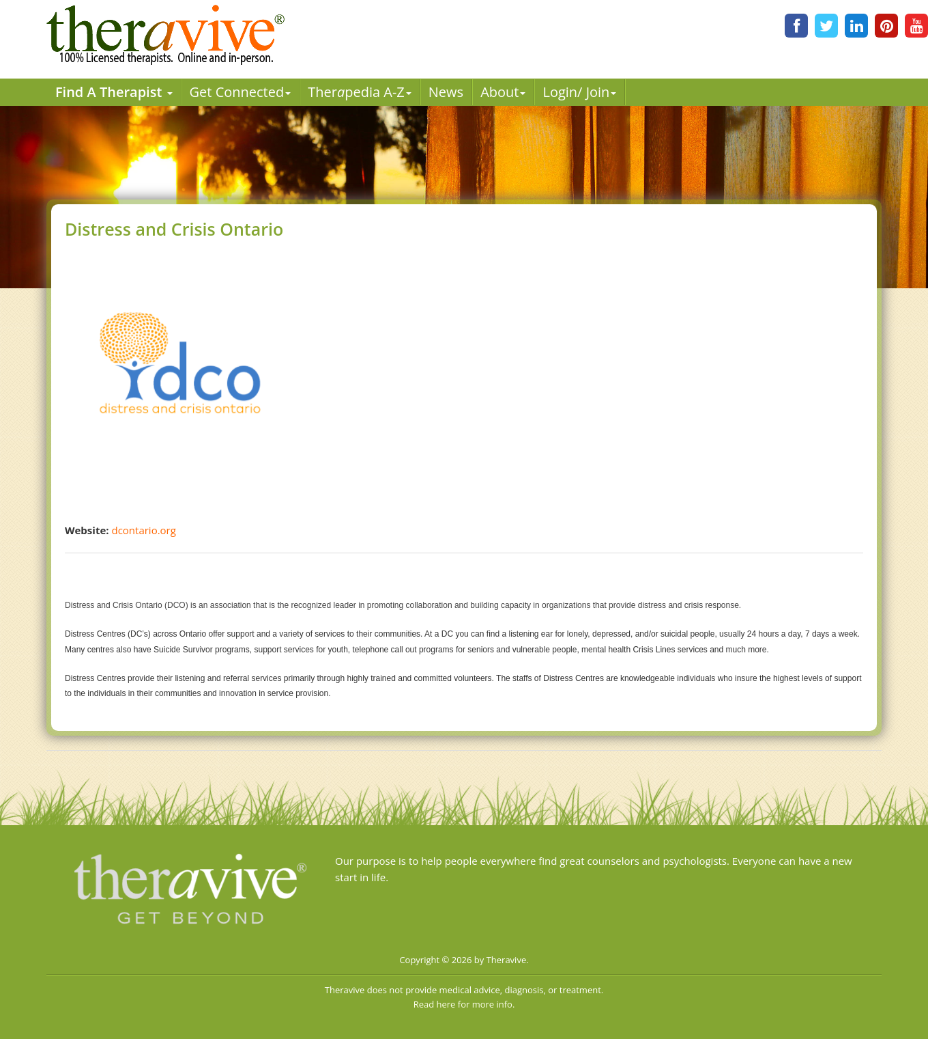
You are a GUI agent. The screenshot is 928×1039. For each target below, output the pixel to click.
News (446, 92)
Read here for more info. (464, 1004)
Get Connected (240, 92)
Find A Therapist (114, 92)
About (502, 92)
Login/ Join (579, 92)
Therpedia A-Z (359, 92)
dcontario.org (143, 530)
